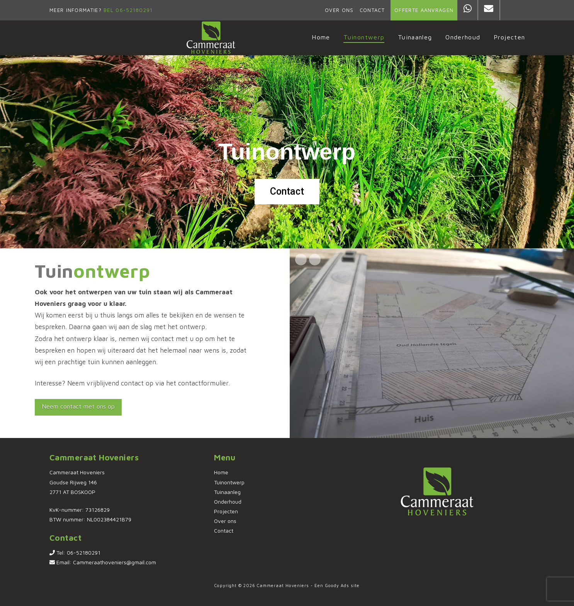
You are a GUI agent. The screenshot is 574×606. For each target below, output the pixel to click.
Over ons (339, 10)
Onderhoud (227, 501)
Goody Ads (337, 585)
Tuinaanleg (227, 492)
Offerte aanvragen (423, 10)
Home (221, 472)
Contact (372, 10)
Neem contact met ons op (78, 406)
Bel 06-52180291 (127, 10)
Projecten (226, 511)
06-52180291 (83, 552)
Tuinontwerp (229, 482)
